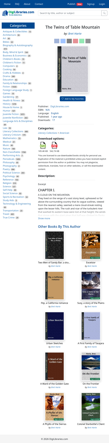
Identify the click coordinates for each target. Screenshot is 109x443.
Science (7, 186)
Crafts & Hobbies (12, 72)
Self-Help (7, 189)
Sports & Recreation (13, 196)
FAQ (17, 4)
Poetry (6, 169)
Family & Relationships (15, 83)
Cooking (7, 69)
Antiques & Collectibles (15, 31)
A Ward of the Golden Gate (54, 383)
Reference (8, 179)
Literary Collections (13, 131)
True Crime (9, 217)
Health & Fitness (11, 100)
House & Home (11, 107)
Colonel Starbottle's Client (90, 424)
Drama (6, 76)
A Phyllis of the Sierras (54, 424)
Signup (91, 4)
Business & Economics (15, 55)
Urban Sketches (54, 343)
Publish (75, 4)
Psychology (9, 176)
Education (8, 79)
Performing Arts (11, 155)
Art (4, 38)
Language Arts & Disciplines (18, 121)
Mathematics (10, 138)
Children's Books (11, 59)
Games (6, 93)
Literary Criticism (12, 134)
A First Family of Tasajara (91, 343)
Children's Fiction (12, 62)
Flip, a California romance (54, 303)
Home (7, 4)
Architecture (9, 34)
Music (6, 145)
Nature (6, 148)
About (27, 4)
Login (102, 4)
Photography (10, 165)
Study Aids (8, 200)
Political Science (11, 172)
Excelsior (91, 262)
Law (5, 127)
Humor (6, 110)
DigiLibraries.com (59, 106)
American (64, 132)
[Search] (69, 13)
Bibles (6, 41)
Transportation (11, 210)
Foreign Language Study (16, 90)
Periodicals (8, 159)
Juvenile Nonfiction (13, 117)
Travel (6, 214)
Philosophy (9, 162)
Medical (7, 141)
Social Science (10, 193)
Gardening (8, 96)
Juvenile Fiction (11, 114)
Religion (7, 183)
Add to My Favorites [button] (73, 98)
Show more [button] (44, 218)
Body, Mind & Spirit (13, 52)
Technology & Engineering (17, 203)
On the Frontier (91, 383)
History (7, 103)
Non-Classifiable (11, 152)
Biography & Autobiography (18, 45)
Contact (39, 4)
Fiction (6, 86)
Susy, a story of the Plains (90, 303)
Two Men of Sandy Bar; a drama (55, 262)
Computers (9, 66)
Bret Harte (74, 33)
